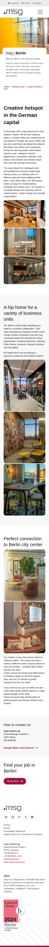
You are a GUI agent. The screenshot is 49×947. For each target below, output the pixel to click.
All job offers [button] (15, 781)
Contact (26, 3)
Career (6, 86)
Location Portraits (34, 86)
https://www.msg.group (14, 862)
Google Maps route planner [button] (21, 748)
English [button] (37, 4)
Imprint (7, 828)
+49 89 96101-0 (11, 853)
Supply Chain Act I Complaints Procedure (23, 834)
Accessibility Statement (14, 831)
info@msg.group (11, 859)
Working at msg (18, 86)
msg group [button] (13, 4)
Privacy (7, 825)
